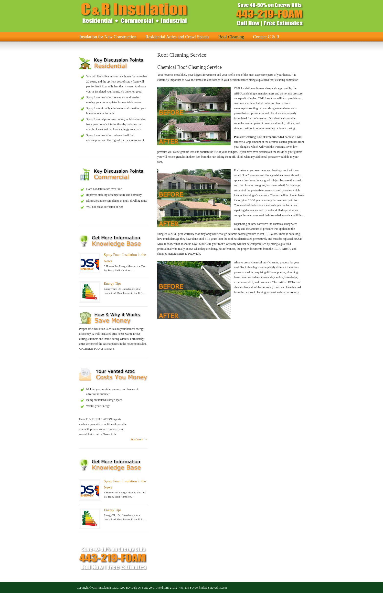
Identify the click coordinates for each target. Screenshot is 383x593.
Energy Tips (112, 283)
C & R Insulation (134, 13)
